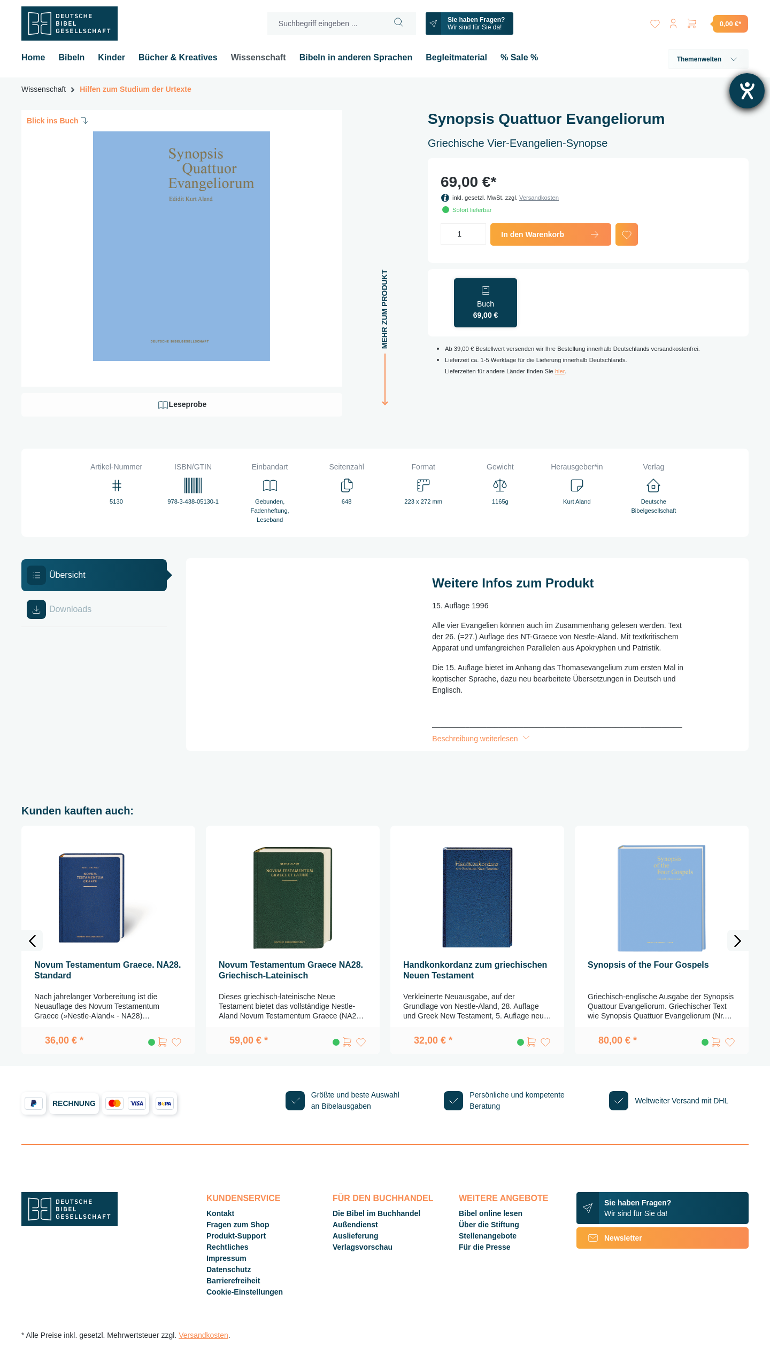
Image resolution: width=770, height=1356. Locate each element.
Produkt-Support (236, 1236)
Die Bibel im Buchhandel (376, 1213)
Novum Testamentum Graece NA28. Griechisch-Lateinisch (291, 970)
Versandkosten (539, 197)
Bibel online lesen (490, 1213)
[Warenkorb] (717, 23)
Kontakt (220, 1213)
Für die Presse (485, 1247)
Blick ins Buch (58, 120)
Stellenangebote (488, 1236)
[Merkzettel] (653, 22)
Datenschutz (228, 1269)
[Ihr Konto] (672, 22)
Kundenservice (243, 1198)
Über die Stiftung (489, 1224)
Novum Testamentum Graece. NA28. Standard (107, 970)
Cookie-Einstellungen (244, 1292)
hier (560, 371)
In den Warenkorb (550, 234)
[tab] (94, 575)
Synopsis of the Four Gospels (648, 964)
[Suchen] (398, 23)
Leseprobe (182, 405)
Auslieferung (356, 1236)
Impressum (226, 1258)
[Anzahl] (463, 234)
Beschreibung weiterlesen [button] (482, 738)
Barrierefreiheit (233, 1280)
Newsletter (609, 1238)
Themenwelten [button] (708, 59)
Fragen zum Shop (237, 1224)
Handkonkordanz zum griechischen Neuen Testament (475, 970)
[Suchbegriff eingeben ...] (324, 23)
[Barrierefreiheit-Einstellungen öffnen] (747, 90)
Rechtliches (227, 1247)
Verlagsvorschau (362, 1247)
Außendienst (355, 1224)
